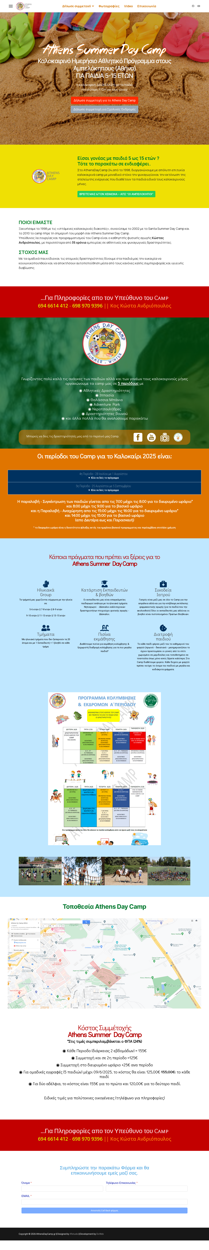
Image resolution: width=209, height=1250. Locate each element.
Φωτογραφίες (109, 6)
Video (128, 6)
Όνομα (26, 1192)
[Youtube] (198, 6)
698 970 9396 (87, 305)
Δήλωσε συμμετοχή (76, 6)
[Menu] (11, 6)
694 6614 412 (53, 305)
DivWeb (100, 1243)
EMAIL (26, 1205)
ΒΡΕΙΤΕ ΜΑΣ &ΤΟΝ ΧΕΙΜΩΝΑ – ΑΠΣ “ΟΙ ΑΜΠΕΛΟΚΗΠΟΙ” (116, 194)
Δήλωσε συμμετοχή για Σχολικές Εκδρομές (104, 109)
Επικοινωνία (146, 6)
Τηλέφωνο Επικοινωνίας (122, 1192)
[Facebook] (193, 6)
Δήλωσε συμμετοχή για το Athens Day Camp (105, 100)
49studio (74, 1243)
